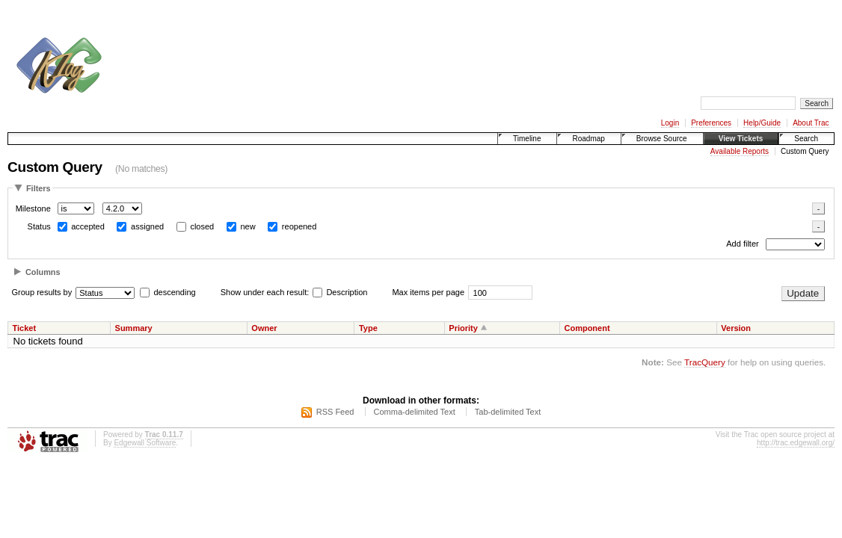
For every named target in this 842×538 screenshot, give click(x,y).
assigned (147, 226)
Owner (264, 328)
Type (368, 328)
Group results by (42, 292)
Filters (38, 188)
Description (340, 292)
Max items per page (428, 292)
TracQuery (704, 362)
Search (806, 138)
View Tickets (741, 138)
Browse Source (661, 138)
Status (39, 226)
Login (670, 123)
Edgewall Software (145, 443)
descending (174, 292)
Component (586, 328)
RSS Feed (335, 411)
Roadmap (588, 138)
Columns (43, 272)
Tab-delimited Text (508, 411)
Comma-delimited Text (414, 411)
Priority (463, 328)
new (247, 226)
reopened (299, 226)
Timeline (527, 138)
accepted (88, 226)
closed (202, 226)
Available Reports (739, 151)
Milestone (33, 208)
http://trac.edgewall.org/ (796, 443)
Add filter (742, 244)
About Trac (811, 123)
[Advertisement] (386, 43)
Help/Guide (762, 123)
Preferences (711, 123)
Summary (134, 328)
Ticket (25, 328)
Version (736, 328)
